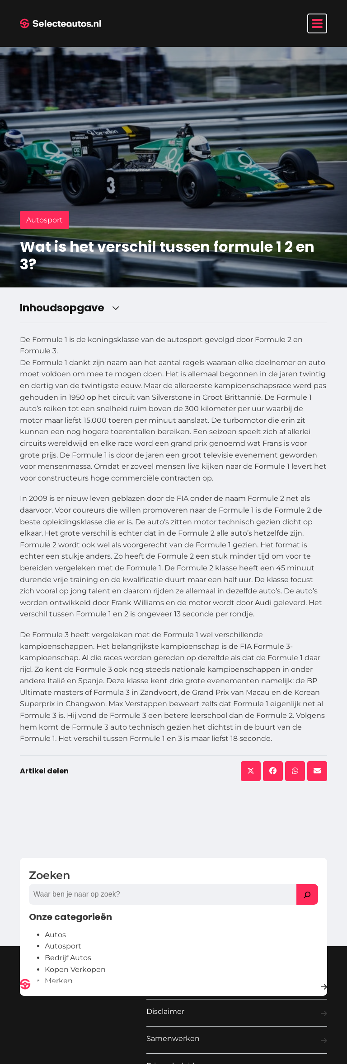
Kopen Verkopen (75, 969)
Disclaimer (236, 1013)
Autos (55, 934)
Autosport (44, 220)
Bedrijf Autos (68, 957)
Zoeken (49, 875)
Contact (236, 987)
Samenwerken (236, 1040)
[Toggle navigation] (317, 23)
